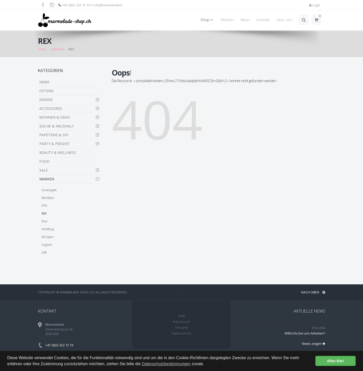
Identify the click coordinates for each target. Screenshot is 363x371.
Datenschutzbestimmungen (166, 364)
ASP (44, 252)
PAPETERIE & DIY (53, 134)
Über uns (284, 19)
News (245, 19)
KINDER (45, 99)
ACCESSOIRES (50, 108)
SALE (43, 170)
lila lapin (47, 237)
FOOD (44, 161)
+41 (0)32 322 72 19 (76, 5)
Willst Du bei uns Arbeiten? (305, 333)
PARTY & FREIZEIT (54, 143)
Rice (44, 221)
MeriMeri (48, 198)
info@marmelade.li (107, 5)
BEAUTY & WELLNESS (57, 152)
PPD (44, 206)
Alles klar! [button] (335, 361)
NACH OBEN (313, 292)
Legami (47, 245)
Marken (227, 19)
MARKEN (57, 49)
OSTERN (46, 90)
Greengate (49, 190)
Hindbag (48, 229)
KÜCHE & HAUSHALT (56, 126)
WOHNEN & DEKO (54, 117)
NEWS (44, 82)
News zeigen (313, 343)
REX (44, 213)
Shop (207, 19)
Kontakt (263, 19)
